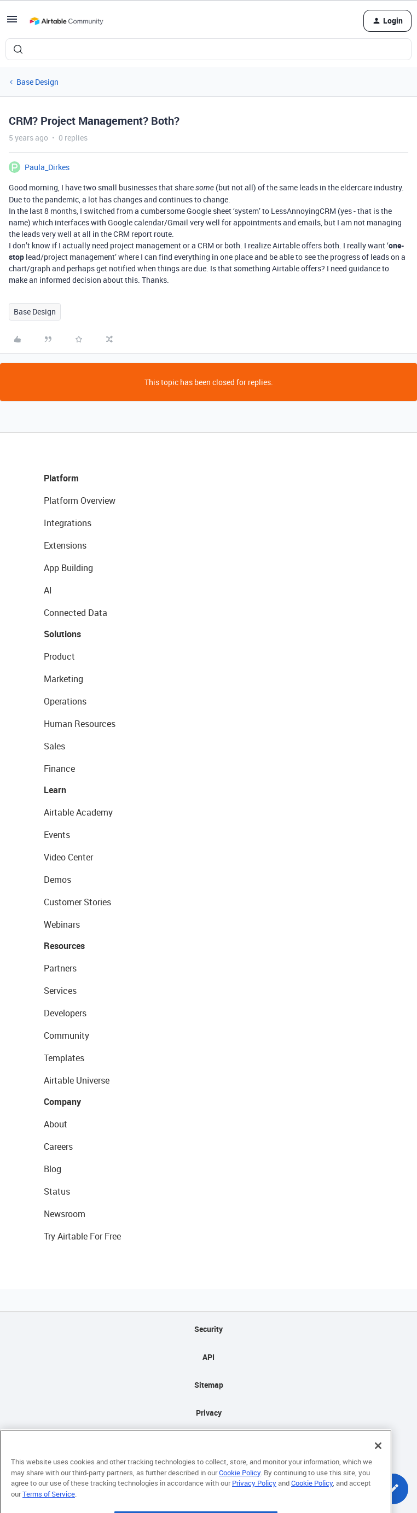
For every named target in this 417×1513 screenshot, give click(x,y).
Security (208, 1329)
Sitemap (208, 1385)
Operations (65, 701)
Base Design (37, 82)
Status (57, 1191)
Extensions (65, 545)
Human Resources (79, 724)
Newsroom (64, 1214)
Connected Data (75, 613)
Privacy (209, 1412)
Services (60, 991)
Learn (55, 790)
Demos (57, 880)
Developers (65, 1013)
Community (66, 1035)
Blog (52, 1169)
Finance (59, 769)
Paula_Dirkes (47, 167)
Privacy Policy (254, 1505)
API (208, 1357)
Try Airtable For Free (82, 1236)
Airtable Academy (78, 812)
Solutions (62, 634)
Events (57, 835)
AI (48, 590)
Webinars (62, 924)
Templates (64, 1058)
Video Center (68, 857)
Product (59, 656)
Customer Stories (77, 902)
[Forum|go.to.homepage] (66, 21)
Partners (60, 968)
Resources (64, 946)
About (55, 1124)
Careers (58, 1146)
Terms (208, 1440)
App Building (68, 568)
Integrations (67, 523)
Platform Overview (79, 500)
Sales (54, 746)
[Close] (378, 1468)
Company (62, 1102)
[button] (12, 23)
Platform (61, 478)
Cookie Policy (239, 1495)
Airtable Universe (76, 1080)
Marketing (63, 679)
